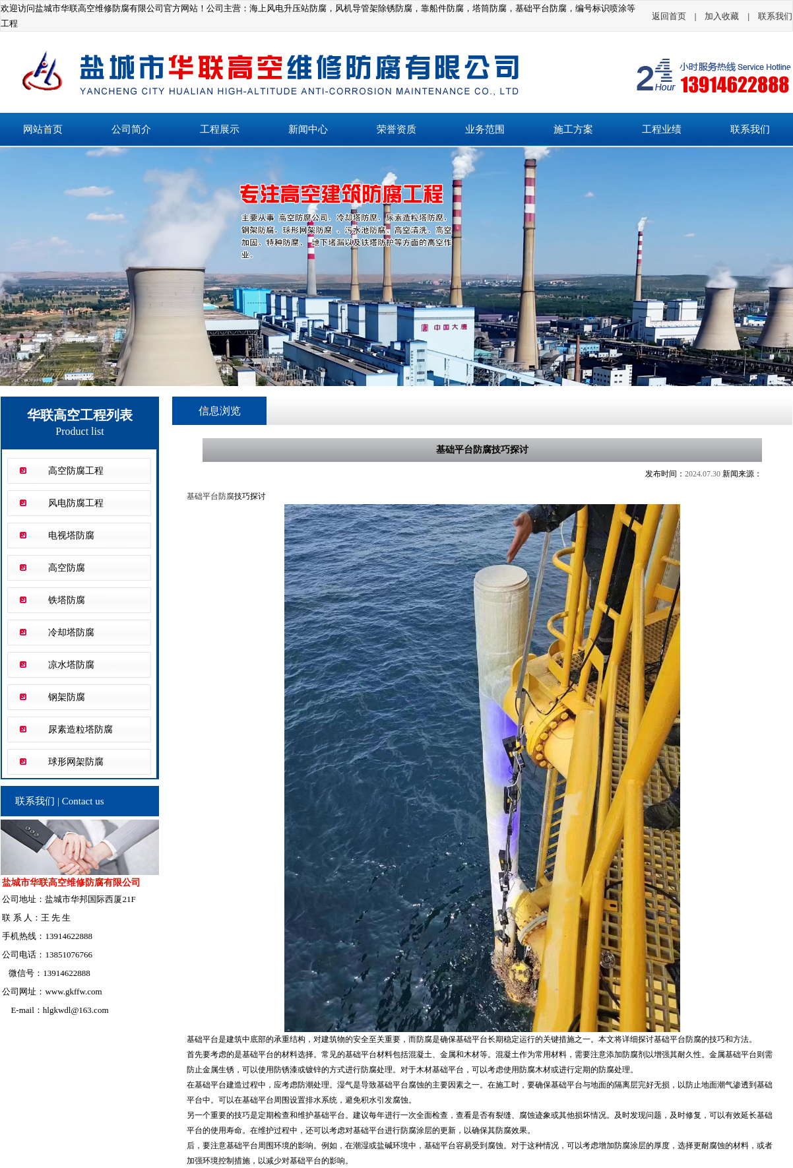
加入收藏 (722, 16)
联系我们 (775, 16)
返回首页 (669, 16)
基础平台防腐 (210, 496)
